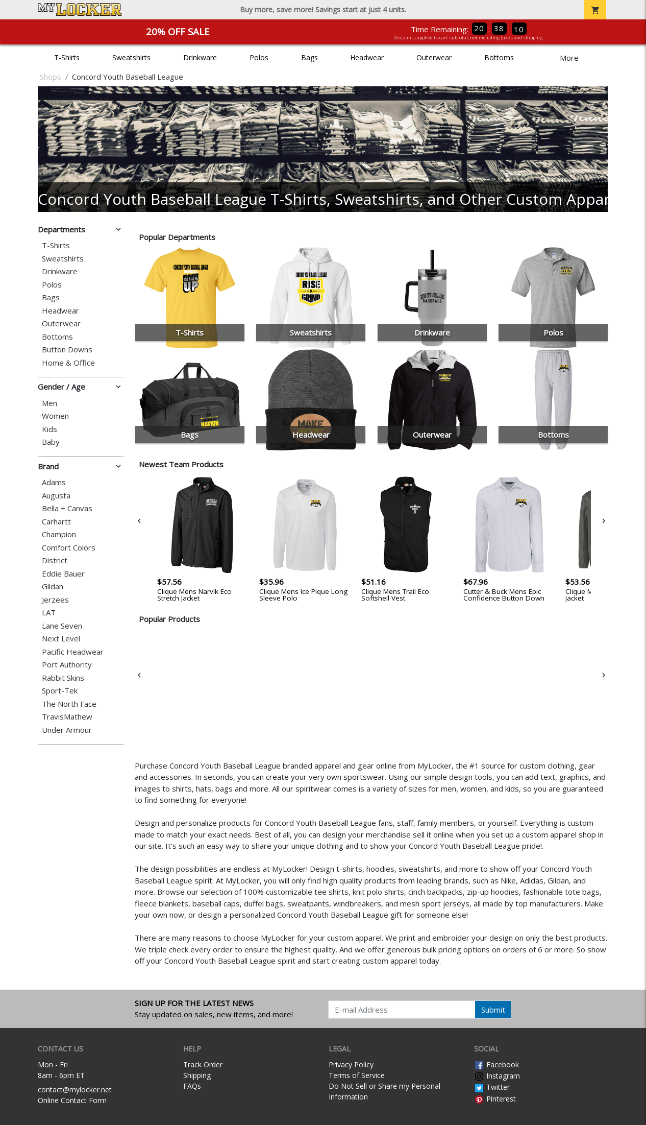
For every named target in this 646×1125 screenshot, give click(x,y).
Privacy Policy (351, 1064)
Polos (259, 57)
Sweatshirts (131, 57)
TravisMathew (67, 716)
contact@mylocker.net (75, 1089)
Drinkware (200, 57)
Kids (49, 429)
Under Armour (67, 730)
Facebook (496, 1064)
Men (49, 403)
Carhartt (56, 521)
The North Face (69, 704)
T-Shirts (67, 57)
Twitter (492, 1087)
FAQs (192, 1086)
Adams (54, 482)
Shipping (197, 1075)
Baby (51, 442)
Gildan (52, 586)
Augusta (56, 495)
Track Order (202, 1064)
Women (55, 416)
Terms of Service (357, 1075)
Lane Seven (62, 625)
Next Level (61, 638)
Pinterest (495, 1099)
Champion (59, 534)
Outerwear (434, 57)
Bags (309, 57)
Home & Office (68, 362)
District (54, 560)
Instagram (497, 1076)
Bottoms (499, 57)
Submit (493, 1009)
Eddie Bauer (63, 573)
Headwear (367, 57)
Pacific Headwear (73, 652)
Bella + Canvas (67, 508)
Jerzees (55, 599)
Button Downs (67, 349)
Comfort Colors (68, 547)
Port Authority (67, 664)
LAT (49, 612)
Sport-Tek (60, 690)
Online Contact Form (72, 1100)
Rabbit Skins (63, 678)
